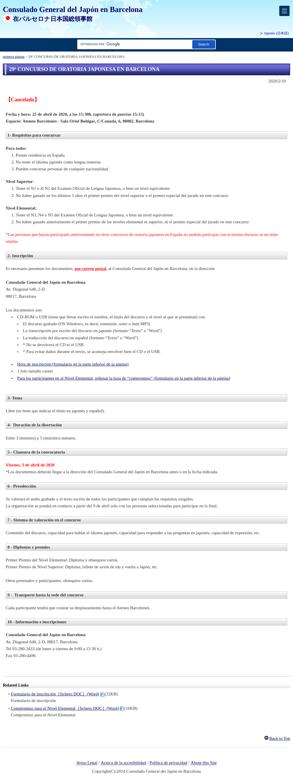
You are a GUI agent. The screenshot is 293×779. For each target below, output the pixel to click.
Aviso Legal (86, 763)
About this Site (204, 763)
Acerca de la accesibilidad (123, 763)
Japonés (276, 33)
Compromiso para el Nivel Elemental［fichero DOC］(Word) (65, 708)
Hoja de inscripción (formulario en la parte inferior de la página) (72, 364)
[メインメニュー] (284, 11)
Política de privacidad (168, 763)
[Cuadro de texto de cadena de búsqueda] (133, 44)
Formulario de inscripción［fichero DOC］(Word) (55, 694)
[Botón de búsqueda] (203, 44)
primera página (13, 57)
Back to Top (279, 738)
